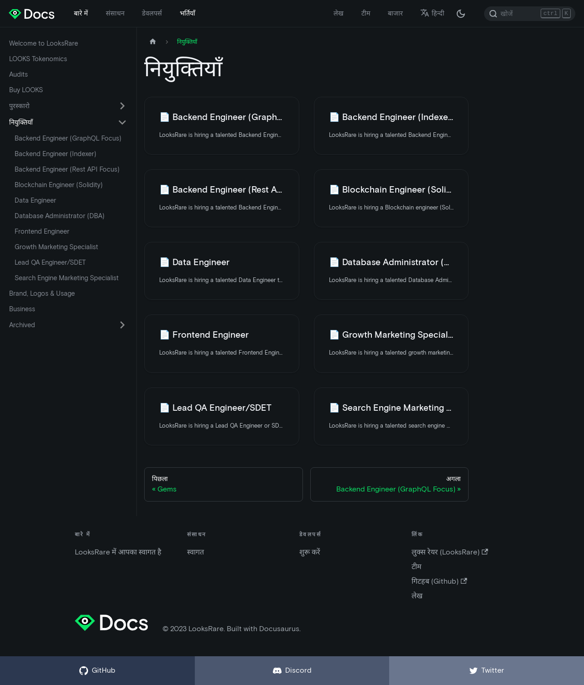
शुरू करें (309, 552)
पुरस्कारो (19, 106)
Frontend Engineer (42, 231)
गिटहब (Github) (439, 581)
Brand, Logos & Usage (42, 293)
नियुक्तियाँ (21, 122)
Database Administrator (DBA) (59, 216)
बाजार (395, 13)
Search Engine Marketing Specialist (67, 278)
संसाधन (115, 13)
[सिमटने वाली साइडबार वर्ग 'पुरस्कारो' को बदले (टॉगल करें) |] (122, 106)
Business (22, 309)
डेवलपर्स (152, 13)
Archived (22, 325)
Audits (18, 74)
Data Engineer (35, 200)
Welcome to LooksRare (43, 43)
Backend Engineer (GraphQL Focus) (68, 138)
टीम (365, 13)
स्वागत (195, 552)
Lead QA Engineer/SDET (50, 262)
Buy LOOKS (26, 90)
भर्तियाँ (187, 13)
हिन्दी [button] (432, 13)
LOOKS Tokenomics (38, 59)
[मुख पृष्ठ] (153, 42)
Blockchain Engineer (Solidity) (59, 185)
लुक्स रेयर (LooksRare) (450, 552)
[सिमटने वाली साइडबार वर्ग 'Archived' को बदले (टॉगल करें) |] (122, 325)
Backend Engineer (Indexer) (55, 154)
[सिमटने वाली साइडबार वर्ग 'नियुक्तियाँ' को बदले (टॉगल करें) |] (122, 122)
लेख (339, 13)
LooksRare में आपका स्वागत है (118, 552)
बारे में (81, 13)
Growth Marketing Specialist (56, 247)
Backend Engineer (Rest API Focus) (67, 169)
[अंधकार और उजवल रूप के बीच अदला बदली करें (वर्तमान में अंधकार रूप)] (461, 13)
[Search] (529, 13)
